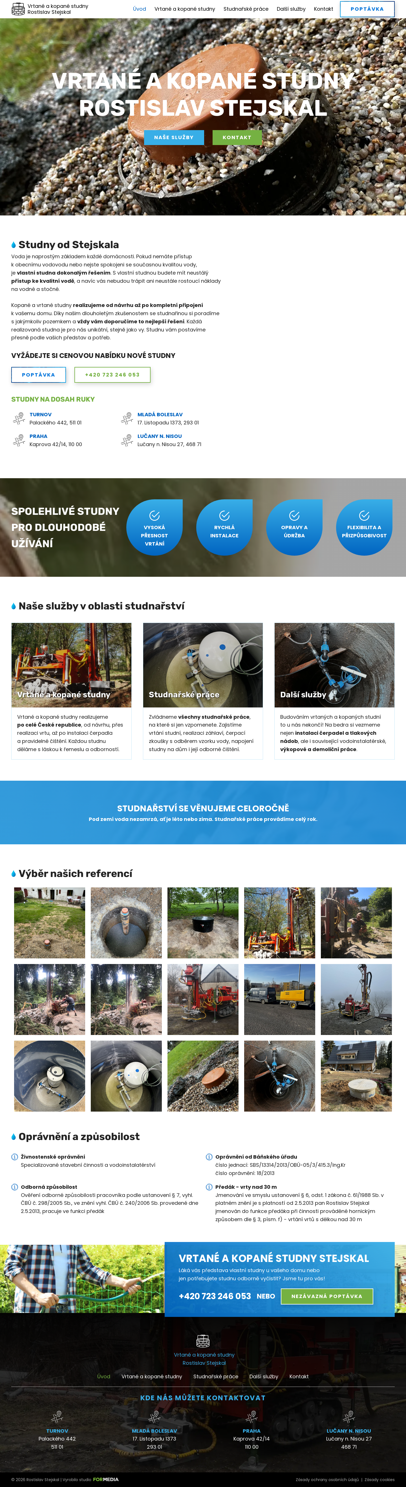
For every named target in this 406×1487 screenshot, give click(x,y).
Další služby (291, 8)
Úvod (139, 8)
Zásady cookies (380, 1479)
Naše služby (174, 137)
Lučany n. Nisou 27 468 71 (349, 1442)
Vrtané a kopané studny (185, 8)
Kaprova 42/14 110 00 (251, 1442)
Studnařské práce (246, 8)
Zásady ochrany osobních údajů (327, 1479)
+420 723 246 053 (215, 1296)
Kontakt (323, 8)
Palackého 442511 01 (57, 1442)
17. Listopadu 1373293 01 (154, 1442)
